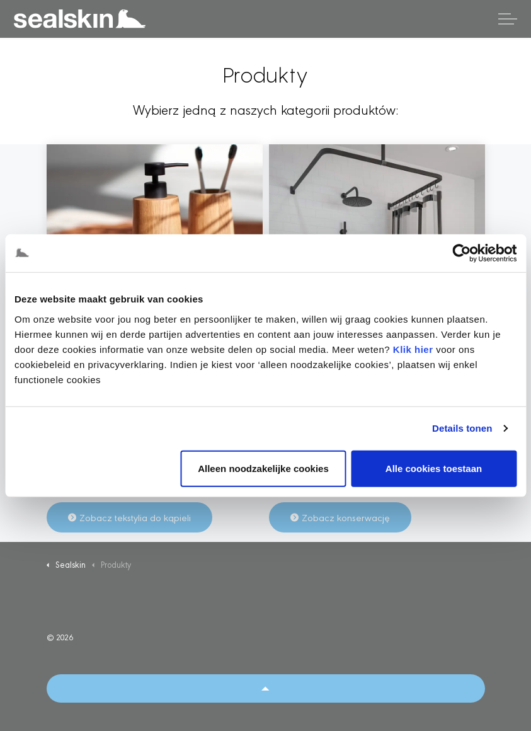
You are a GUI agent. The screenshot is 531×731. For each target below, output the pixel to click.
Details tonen (462, 428)
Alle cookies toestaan (433, 468)
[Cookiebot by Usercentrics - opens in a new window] (461, 253)
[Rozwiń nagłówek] (508, 19)
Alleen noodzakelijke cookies (263, 468)
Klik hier (413, 348)
